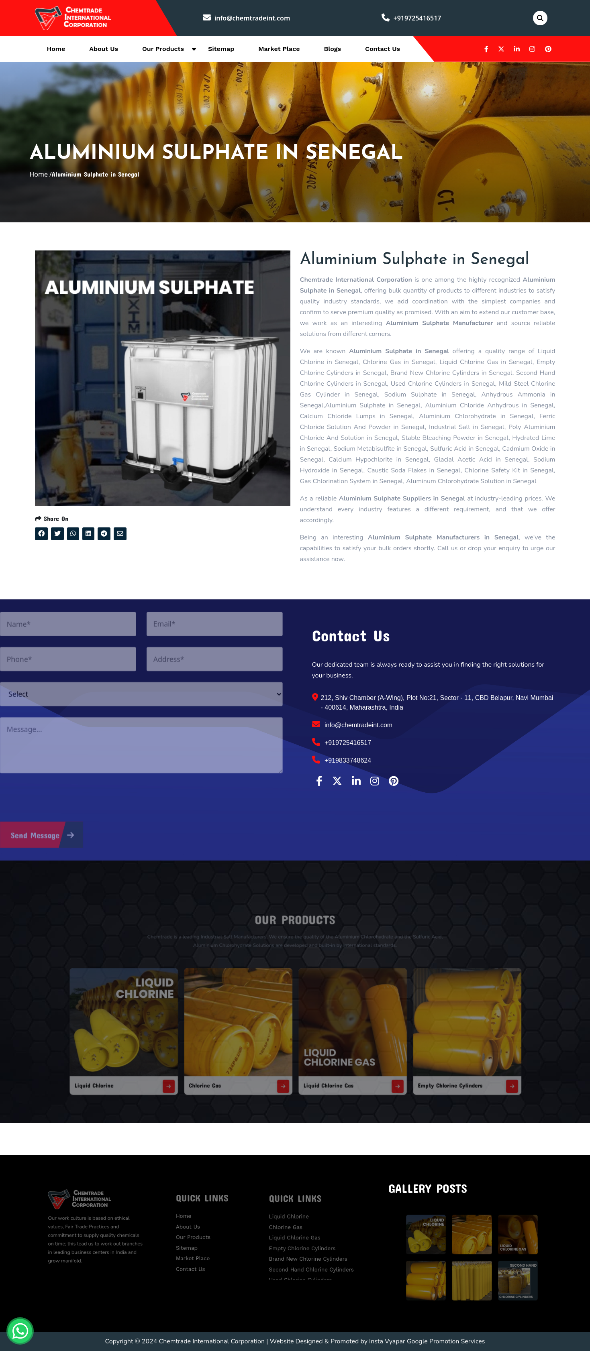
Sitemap (221, 49)
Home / (40, 174)
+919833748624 (342, 760)
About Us (103, 49)
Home (56, 49)
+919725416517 (411, 18)
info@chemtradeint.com (246, 18)
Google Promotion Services (446, 1341)
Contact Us (382, 49)
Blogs (332, 49)
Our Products (163, 49)
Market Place (279, 49)
